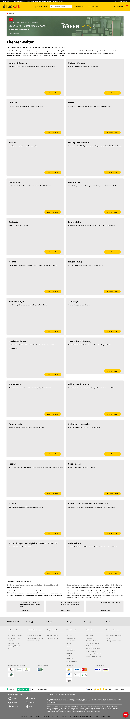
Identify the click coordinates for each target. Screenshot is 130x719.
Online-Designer (91, 651)
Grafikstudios (90, 646)
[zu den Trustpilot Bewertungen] (11, 689)
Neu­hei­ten (80, 6)
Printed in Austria (52, 638)
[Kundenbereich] (118, 6)
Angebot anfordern (92, 641)
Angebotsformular (13, 643)
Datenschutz (55, 716)
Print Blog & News (52, 635)
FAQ (9, 648)
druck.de (69, 656)
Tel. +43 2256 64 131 (14, 638)
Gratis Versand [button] (58, 1)
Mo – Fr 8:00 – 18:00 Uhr (15, 635)
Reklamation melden (33, 641)
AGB (31, 716)
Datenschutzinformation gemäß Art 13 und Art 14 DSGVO (80, 716)
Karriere (69, 643)
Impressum (23, 716)
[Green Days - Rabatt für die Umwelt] (65, 26)
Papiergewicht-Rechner (93, 654)
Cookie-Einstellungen (42, 716)
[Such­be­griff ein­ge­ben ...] (62, 6)
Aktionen (89, 638)
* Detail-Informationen (14, 33)
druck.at (69, 653)
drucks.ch (69, 658)
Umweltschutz (71, 638)
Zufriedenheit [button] (7, 1)
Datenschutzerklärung (52, 702)
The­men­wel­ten (92, 6)
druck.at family (71, 641)
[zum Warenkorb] (126, 6)
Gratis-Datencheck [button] (19, 1)
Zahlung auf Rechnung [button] (44, 1)
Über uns (69, 635)
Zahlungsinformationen (113, 641)
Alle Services (90, 635)
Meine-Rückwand (71, 661)
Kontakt (10, 641)
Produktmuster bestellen (94, 656)
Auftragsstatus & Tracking (35, 638)
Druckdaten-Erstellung (93, 643)
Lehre (68, 646)
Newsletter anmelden (93, 648)
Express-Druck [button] (32, 1)
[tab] (36, 621)
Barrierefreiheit (105, 716)
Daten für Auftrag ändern (34, 635)
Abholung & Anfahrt (14, 646)
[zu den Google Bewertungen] (100, 689)
